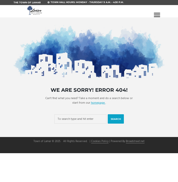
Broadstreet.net (135, 141)
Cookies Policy (100, 141)
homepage (98, 102)
